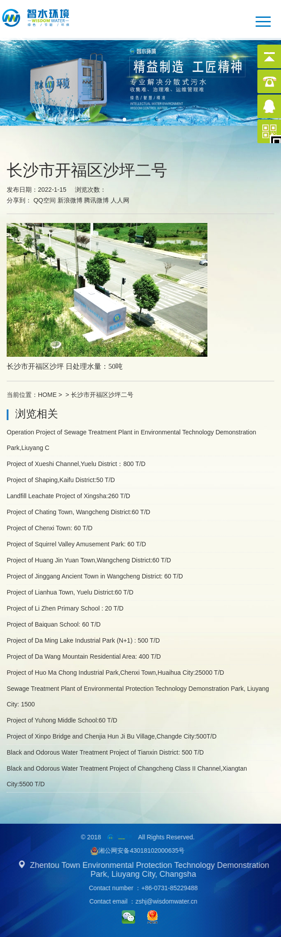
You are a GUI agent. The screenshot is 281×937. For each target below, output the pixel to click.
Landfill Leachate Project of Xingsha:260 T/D (68, 495)
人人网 (120, 200)
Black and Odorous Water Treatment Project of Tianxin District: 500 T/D (105, 752)
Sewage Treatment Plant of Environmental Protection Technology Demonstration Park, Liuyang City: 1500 (138, 696)
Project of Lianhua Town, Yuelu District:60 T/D (70, 592)
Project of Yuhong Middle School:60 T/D (62, 720)
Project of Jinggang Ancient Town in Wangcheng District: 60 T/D (95, 576)
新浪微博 (70, 200)
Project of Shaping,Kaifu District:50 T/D (61, 479)
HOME (47, 394)
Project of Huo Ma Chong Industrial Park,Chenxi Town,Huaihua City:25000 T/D (115, 672)
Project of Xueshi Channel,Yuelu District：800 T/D (76, 463)
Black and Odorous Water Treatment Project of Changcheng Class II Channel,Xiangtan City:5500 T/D (127, 776)
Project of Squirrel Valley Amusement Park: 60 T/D (76, 544)
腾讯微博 (96, 200)
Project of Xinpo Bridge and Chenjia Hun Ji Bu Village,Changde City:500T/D (112, 736)
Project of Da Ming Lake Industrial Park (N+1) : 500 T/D (83, 640)
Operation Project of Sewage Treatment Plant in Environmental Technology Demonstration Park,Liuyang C (131, 440)
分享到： (19, 200)
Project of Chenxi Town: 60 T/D (49, 528)
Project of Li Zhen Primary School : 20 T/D (65, 608)
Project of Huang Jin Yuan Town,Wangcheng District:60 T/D (89, 560)
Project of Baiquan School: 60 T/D (54, 624)
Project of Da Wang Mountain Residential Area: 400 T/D (84, 656)
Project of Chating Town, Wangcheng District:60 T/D (78, 512)
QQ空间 (44, 200)
